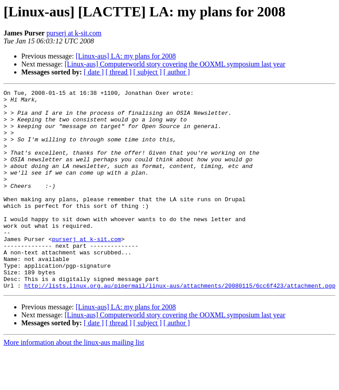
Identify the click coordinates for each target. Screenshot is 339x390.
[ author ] (177, 72)
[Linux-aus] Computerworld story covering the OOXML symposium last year (175, 64)
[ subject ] (147, 72)
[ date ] (94, 72)
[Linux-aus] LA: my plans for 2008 (126, 56)
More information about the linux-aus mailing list (74, 382)
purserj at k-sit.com (74, 33)
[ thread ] (118, 72)
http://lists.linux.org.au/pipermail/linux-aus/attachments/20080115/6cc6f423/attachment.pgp (179, 325)
